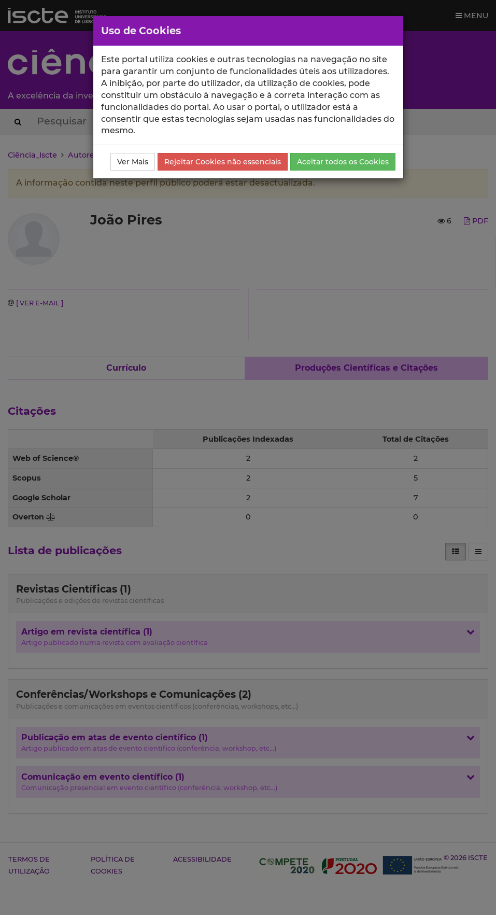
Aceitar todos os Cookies (343, 161)
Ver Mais (132, 161)
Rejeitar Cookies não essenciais (222, 161)
